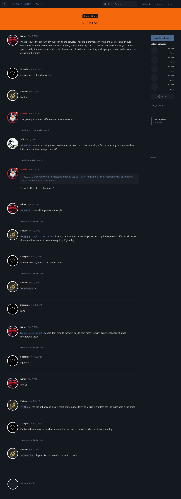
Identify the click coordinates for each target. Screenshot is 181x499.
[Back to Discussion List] (4, 4)
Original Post (157, 105)
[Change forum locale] (145, 4)
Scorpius (28, 288)
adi (28, 177)
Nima (27, 236)
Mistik (27, 145)
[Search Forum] (119, 4)
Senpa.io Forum (21, 4)
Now (153, 157)
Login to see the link (43, 236)
